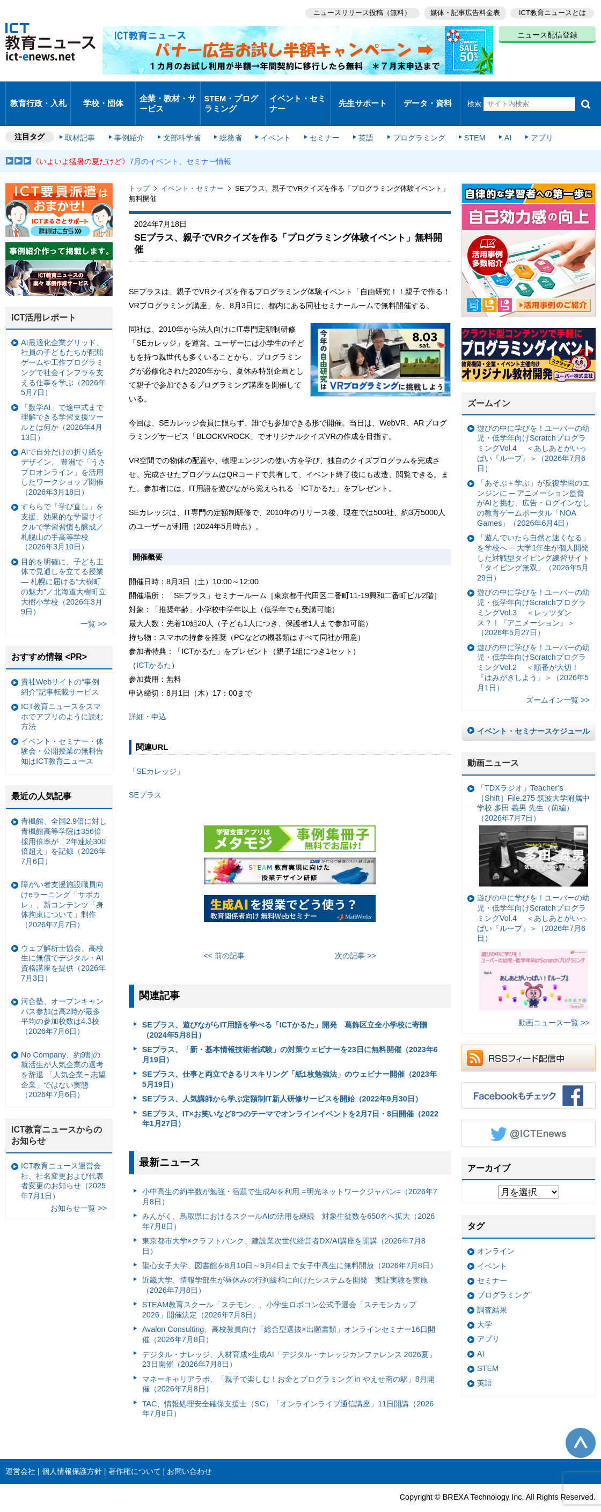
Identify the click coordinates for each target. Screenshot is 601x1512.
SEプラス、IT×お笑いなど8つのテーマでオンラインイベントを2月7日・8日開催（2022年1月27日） (290, 1098)
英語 (360, 119)
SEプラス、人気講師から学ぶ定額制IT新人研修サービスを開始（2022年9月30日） (282, 1079)
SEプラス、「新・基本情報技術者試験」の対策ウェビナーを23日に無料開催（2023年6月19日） (290, 1034)
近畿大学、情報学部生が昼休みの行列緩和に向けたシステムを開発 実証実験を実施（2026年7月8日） (285, 1265)
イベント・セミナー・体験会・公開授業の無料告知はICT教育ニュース (62, 731)
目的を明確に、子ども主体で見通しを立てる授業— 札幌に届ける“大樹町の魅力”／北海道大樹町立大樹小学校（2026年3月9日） (63, 566)
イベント (274, 119)
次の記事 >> (355, 935)
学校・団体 (103, 94)
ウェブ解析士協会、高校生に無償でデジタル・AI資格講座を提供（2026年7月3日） (63, 942)
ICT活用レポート (44, 297)
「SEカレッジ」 (156, 751)
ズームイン (488, 383)
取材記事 (86, 119)
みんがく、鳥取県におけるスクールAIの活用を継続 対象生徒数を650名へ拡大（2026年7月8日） (288, 1201)
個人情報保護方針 (72, 1451)
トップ (139, 169)
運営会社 (20, 1451)
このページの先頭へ (581, 1423)
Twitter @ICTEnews (528, 1113)
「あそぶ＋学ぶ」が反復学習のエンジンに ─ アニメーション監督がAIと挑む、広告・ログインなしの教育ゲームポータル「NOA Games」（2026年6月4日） (533, 483)
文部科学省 (183, 119)
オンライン (496, 1231)
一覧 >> (93, 604)
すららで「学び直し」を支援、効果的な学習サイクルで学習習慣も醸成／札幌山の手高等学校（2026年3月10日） (62, 506)
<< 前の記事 (224, 935)
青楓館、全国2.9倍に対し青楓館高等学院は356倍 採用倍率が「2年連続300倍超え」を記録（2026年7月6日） (64, 821)
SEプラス (145, 775)
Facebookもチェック (528, 1075)
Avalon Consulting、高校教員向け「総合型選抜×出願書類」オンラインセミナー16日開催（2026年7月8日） (288, 1314)
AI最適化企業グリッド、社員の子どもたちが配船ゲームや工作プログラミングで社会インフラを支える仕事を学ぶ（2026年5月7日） (63, 347)
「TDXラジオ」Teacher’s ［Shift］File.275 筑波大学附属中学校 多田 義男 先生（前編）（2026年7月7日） (533, 815)
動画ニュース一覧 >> (554, 1003)
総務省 (230, 119)
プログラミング (411, 119)
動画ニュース (493, 743)
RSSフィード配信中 (528, 1038)
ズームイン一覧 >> (558, 679)
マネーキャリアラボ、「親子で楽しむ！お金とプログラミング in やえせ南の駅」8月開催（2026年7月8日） (288, 1363)
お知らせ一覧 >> (78, 1188)
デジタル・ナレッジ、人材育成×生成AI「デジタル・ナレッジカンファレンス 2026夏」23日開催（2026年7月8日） (289, 1339)
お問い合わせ (189, 1451)
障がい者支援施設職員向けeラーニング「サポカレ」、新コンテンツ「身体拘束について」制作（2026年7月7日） (62, 884)
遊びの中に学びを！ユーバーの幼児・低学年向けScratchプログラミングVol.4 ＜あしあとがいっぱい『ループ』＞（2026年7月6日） (533, 428)
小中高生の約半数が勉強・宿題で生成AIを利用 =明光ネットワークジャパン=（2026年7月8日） (289, 1176)
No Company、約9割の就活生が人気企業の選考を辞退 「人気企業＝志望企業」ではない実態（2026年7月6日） (63, 1054)
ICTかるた (153, 645)
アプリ (528, 119)
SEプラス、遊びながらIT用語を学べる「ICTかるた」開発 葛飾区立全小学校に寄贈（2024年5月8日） (284, 1010)
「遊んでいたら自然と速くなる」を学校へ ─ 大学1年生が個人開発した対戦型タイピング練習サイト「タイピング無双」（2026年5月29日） (533, 537)
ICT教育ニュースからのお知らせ (56, 1115)
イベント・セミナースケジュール (533, 711)
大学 (484, 1304)
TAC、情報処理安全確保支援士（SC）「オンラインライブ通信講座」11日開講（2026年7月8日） (288, 1389)
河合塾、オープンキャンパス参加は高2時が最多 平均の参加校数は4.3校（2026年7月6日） (64, 996)
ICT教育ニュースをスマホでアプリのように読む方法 (62, 696)
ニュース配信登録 (547, 32)
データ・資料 (428, 94)
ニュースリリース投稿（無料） (357, 11)
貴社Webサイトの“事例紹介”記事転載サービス (60, 667)
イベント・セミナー (297, 93)
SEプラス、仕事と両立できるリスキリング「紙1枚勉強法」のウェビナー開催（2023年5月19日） (289, 1059)
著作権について (134, 1451)
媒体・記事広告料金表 (462, 11)
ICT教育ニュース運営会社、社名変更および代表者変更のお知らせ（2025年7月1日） (63, 1161)
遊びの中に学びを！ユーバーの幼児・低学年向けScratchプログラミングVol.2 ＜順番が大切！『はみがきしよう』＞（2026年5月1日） (533, 647)
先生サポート (363, 94)
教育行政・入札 (38, 94)
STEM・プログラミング (231, 93)
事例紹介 (133, 119)
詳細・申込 (147, 696)
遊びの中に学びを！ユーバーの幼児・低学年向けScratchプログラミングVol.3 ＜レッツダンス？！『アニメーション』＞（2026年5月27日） (533, 592)
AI (496, 119)
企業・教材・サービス (167, 93)
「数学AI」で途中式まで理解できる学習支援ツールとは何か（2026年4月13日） (62, 402)
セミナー (321, 119)
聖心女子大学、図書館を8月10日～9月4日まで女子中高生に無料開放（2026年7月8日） (289, 1245)
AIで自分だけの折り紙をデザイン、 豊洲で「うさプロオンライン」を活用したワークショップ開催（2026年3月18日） (63, 452)
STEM (465, 119)
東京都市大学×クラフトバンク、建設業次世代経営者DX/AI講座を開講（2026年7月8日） (284, 1226)
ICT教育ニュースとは (552, 11)
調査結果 (492, 1289)
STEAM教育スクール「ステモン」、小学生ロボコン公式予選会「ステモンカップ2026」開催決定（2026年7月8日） (279, 1289)
